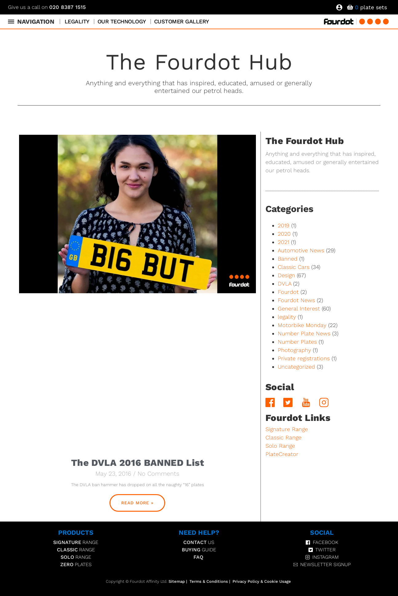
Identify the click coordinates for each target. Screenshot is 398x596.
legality (287, 317)
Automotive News (301, 250)
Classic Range (283, 437)
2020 (284, 233)
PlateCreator (281, 454)
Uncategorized (296, 366)
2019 (283, 225)
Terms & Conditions (208, 581)
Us (198, 542)
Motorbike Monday (302, 325)
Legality (77, 21)
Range (75, 542)
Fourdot (288, 292)
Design (286, 275)
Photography (294, 350)
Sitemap (177, 581)
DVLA (284, 283)
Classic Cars (293, 267)
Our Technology (122, 21)
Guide (199, 550)
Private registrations (304, 358)
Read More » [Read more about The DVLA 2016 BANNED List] (137, 502)
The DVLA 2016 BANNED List (137, 462)
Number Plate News (304, 333)
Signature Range (286, 429)
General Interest (299, 308)
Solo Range (280, 445)
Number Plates (297, 341)
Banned (287, 258)
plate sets (371, 7)
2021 (283, 242)
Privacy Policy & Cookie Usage (262, 581)
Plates (76, 565)
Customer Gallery (181, 21)
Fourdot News (296, 300)
